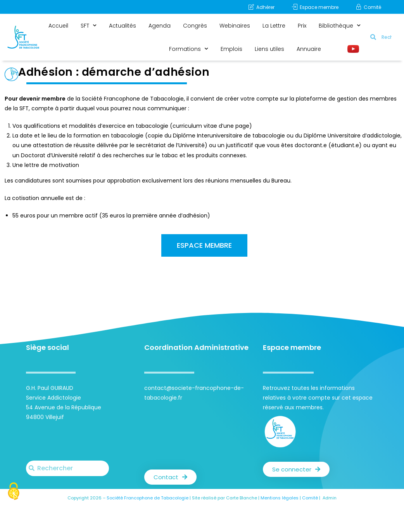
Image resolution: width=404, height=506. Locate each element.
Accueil (58, 26)
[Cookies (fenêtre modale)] (13, 492)
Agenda (159, 26)
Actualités (122, 26)
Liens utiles (269, 49)
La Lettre (273, 26)
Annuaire (309, 49)
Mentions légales (280, 498)
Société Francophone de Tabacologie (147, 498)
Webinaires (234, 26)
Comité (310, 498)
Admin (330, 498)
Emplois (231, 49)
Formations (188, 49)
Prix (302, 26)
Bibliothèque (340, 25)
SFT (89, 25)
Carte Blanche (241, 498)
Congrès (195, 26)
